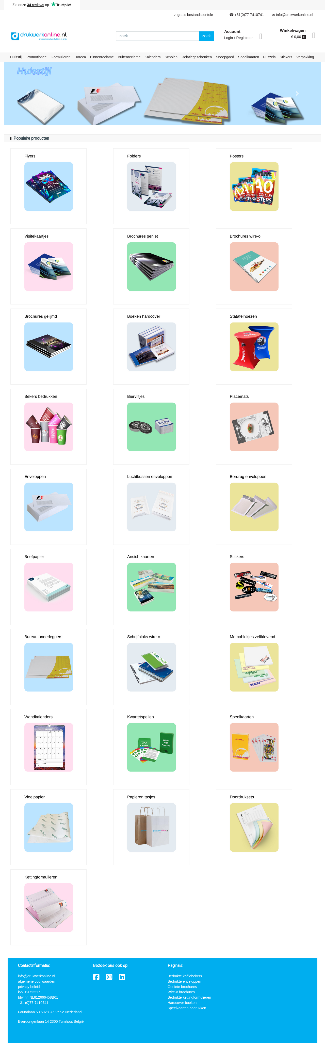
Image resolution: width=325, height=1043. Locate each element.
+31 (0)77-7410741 (33, 1003)
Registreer (244, 38)
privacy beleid (29, 987)
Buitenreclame (129, 57)
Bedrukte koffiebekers (185, 976)
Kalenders (152, 57)
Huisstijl (16, 57)
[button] (28, 93)
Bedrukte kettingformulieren (189, 997)
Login (228, 38)
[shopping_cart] (314, 35)
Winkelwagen (292, 30)
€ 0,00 (298, 37)
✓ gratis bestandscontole (193, 15)
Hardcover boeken (182, 1003)
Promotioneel (36, 57)
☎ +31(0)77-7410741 (246, 15)
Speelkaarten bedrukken (187, 1008)
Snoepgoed (225, 57)
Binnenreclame (102, 57)
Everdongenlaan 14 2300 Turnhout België (51, 1021)
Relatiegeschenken (197, 57)
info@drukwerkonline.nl (36, 976)
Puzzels (269, 57)
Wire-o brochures (181, 992)
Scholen (171, 57)
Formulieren (61, 57)
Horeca (80, 57)
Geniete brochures (182, 987)
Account (232, 31)
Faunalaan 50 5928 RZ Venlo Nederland (50, 1012)
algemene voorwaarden (36, 981)
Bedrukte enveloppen (184, 981)
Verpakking (305, 57)
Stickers (286, 57)
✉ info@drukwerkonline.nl (292, 15)
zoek (206, 36)
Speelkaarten (248, 57)
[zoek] (157, 36)
